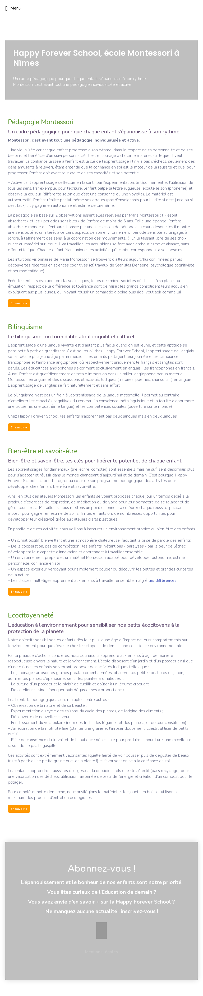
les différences (163, 580)
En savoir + (19, 303)
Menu (13, 8)
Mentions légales (101, 952)
